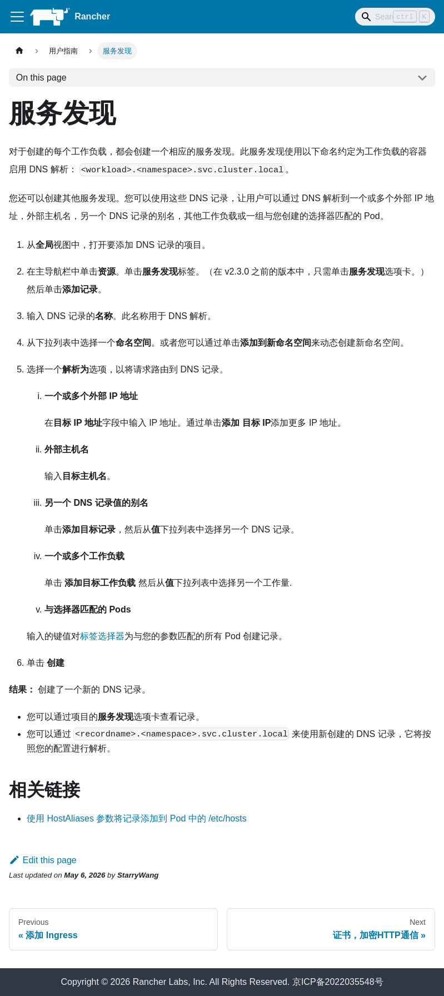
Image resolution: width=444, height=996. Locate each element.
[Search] (395, 17)
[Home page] (19, 50)
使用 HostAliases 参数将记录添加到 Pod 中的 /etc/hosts (137, 818)
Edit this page (43, 860)
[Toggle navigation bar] (17, 16)
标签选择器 (102, 636)
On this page (41, 77)
